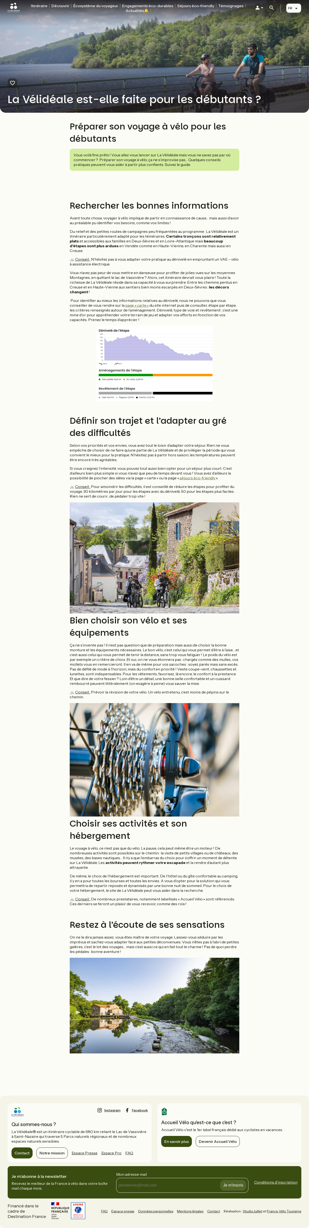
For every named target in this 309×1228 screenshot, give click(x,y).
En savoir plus (176, 1141)
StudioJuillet (252, 1211)
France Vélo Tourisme (284, 1211)
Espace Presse (84, 1153)
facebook (140, 1110)
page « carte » (137, 305)
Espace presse (122, 1211)
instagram (112, 1110)
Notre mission (52, 1153)
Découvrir (60, 5)
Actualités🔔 (137, 10)
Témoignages (230, 5)
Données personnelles (155, 1211)
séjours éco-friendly (197, 478)
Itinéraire (39, 5)
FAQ (129, 1153)
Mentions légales (190, 1211)
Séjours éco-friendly (195, 5)
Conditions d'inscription (276, 1182)
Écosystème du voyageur (95, 5)
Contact (22, 1153)
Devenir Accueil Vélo (218, 1141)
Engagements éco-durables (147, 5)
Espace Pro (111, 1153)
